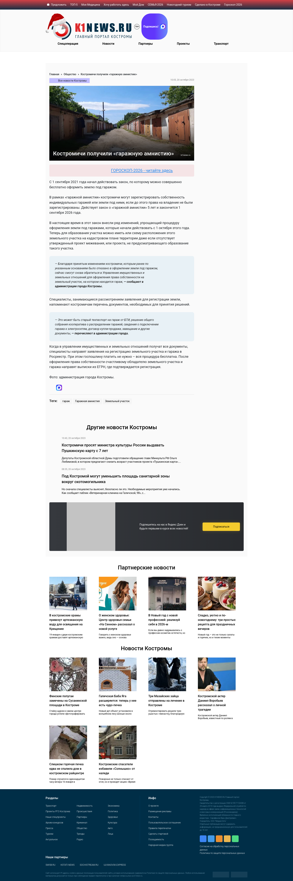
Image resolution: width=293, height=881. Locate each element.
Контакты (153, 817)
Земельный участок (117, 401)
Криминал (82, 822)
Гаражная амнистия (87, 401)
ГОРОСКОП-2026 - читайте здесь (145, 170)
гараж (66, 401)
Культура (112, 822)
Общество (70, 74)
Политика (113, 811)
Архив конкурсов (54, 822)
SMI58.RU (50, 865)
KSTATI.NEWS (68, 865)
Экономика (113, 806)
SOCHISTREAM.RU (89, 865)
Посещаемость (156, 839)
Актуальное (52, 839)
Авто (110, 828)
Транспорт (221, 43)
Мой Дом (138, 4)
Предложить (59, 4)
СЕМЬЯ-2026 (155, 4)
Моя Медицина (90, 4)
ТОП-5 (74, 4)
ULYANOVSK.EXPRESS (115, 865)
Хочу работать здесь (116, 4)
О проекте (153, 806)
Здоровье (113, 817)
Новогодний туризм (179, 4)
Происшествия (84, 811)
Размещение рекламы (159, 811)
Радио (80, 839)
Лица (110, 834)
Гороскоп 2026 (233, 4)
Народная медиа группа (160, 845)
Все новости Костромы (72, 80)
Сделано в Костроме (207, 4)
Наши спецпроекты (56, 817)
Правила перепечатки (159, 828)
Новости (108, 43)
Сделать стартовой (158, 834)
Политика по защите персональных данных (222, 853)
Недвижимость (84, 806)
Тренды (80, 834)
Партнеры (145, 43)
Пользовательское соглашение (164, 822)
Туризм (49, 834)
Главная (54, 74)
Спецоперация (68, 43)
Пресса (49, 828)
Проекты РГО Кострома (58, 811)
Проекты (183, 43)
